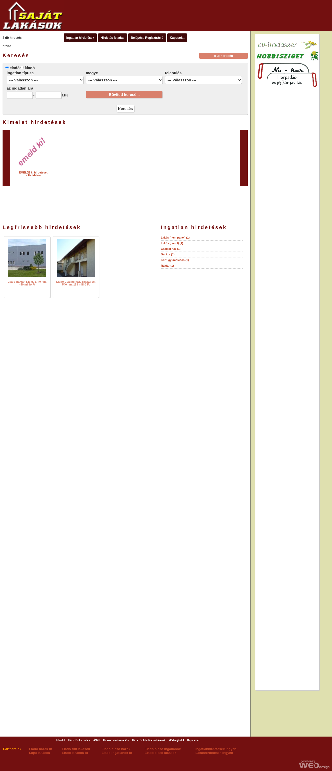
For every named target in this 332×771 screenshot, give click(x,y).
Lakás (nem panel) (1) (175, 237)
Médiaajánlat (176, 740)
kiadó (30, 68)
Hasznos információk (116, 740)
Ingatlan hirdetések (80, 38)
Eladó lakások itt (75, 753)
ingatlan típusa (20, 73)
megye (92, 73)
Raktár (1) (167, 265)
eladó (15, 68)
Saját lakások (39, 753)
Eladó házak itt (40, 749)
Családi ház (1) (171, 248)
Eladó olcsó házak (116, 749)
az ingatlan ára (20, 88)
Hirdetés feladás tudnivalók (148, 740)
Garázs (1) (167, 254)
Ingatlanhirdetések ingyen (215, 749)
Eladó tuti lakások (76, 749)
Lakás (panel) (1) (172, 243)
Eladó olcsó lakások (160, 753)
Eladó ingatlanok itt (117, 753)
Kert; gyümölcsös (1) (175, 260)
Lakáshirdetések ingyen (214, 753)
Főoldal (60, 740)
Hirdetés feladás (112, 38)
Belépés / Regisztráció (147, 38)
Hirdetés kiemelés (79, 740)
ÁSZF (96, 740)
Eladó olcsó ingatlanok (163, 749)
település (173, 73)
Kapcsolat (177, 38)
